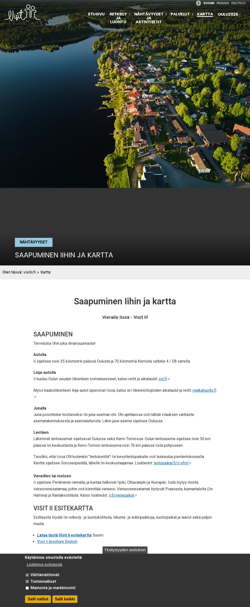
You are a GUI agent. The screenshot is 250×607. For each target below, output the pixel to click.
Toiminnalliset (43, 585)
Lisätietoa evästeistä (44, 568)
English (223, 3)
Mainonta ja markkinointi (53, 591)
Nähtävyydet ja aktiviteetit (149, 18)
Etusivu (96, 14)
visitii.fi (29, 272)
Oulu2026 (229, 14)
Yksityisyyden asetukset (125, 554)
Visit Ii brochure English (57, 541)
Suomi (208, 3)
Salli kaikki (65, 603)
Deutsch (238, 3)
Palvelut (180, 14)
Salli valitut (38, 603)
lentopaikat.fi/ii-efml (173, 463)
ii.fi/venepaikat (123, 495)
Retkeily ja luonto (118, 18)
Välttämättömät (45, 579)
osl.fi (164, 379)
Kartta (205, 14)
